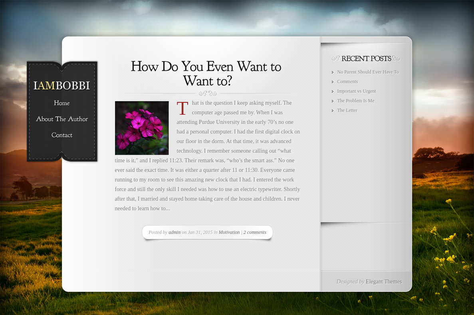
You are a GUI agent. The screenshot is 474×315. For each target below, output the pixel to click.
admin (174, 232)
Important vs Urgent (356, 91)
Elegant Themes (384, 282)
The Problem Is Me (356, 101)
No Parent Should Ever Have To (368, 72)
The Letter (347, 110)
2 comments (255, 232)
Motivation (229, 232)
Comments (347, 81)
